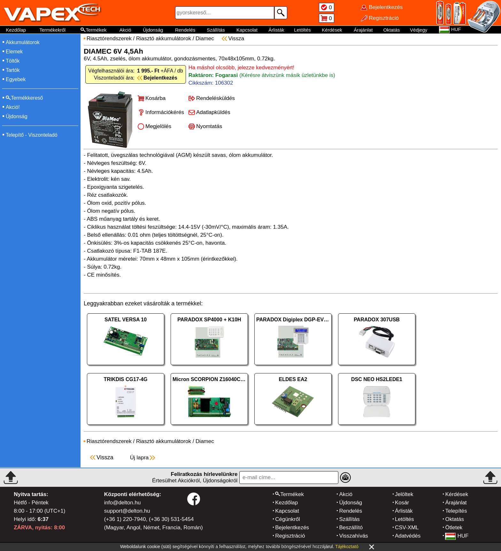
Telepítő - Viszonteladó (32, 135)
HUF (456, 536)
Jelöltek (404, 494)
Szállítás (216, 30)
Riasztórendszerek (109, 38)
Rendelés (185, 30)
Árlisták (276, 30)
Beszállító (351, 527)
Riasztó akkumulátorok (163, 38)
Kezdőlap (16, 30)
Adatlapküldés (213, 112)
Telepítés (456, 511)
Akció (125, 30)
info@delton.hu (122, 503)
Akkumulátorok (23, 42)
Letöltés (302, 30)
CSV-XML (407, 527)
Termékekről (52, 30)
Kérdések (332, 30)
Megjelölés (158, 126)
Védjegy (418, 30)
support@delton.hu (127, 511)
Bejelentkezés (292, 527)
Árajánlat (363, 30)
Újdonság (153, 30)
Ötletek (453, 527)
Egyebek (16, 79)
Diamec (205, 38)
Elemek (14, 51)
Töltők (13, 61)
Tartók (13, 70)
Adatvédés (407, 536)
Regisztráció (290, 536)
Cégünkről (287, 519)
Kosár (402, 503)
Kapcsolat (247, 30)
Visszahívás (353, 536)
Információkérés (164, 112)
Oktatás (391, 30)
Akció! (13, 107)
